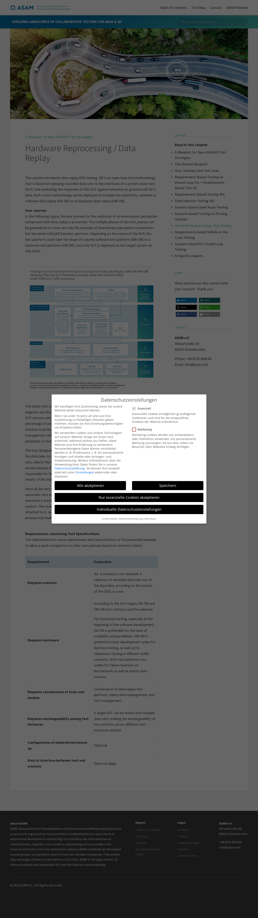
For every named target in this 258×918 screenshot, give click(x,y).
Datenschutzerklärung (70, 468)
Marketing (143, 429)
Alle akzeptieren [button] (90, 484)
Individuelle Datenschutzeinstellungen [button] (129, 508)
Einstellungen (85, 472)
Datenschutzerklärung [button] (130, 518)
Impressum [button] (150, 518)
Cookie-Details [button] (109, 518)
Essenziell (143, 408)
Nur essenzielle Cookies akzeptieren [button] (129, 496)
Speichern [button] (167, 484)
